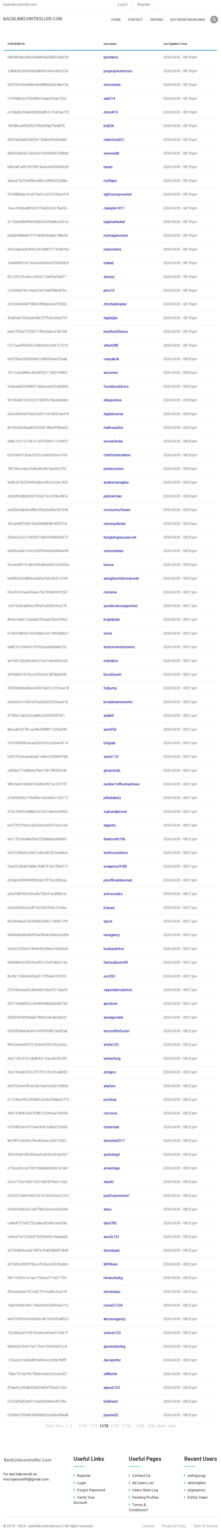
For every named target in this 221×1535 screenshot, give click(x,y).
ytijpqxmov (194, 1490)
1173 (114, 1426)
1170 (82, 1426)
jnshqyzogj (195, 1475)
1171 (93, 1426)
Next (162, 1426)
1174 (125, 1426)
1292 (140, 1426)
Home (116, 20)
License (148, 1526)
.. (75, 1426)
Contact (135, 20)
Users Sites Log (143, 1490)
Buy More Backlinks (187, 20)
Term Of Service (205, 1526)
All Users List (141, 1483)
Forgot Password (89, 1490)
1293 (151, 1426)
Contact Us (139, 1475)
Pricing (156, 20)
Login (80, 1483)
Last (171, 1426)
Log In (123, 4)
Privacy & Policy (173, 1526)
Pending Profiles (144, 1497)
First (50, 1426)
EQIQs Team (196, 1497)
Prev (59, 1426)
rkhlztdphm (195, 1483)
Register (143, 4)
